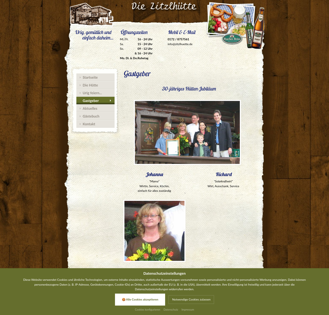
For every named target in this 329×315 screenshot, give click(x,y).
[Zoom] (194, 132)
